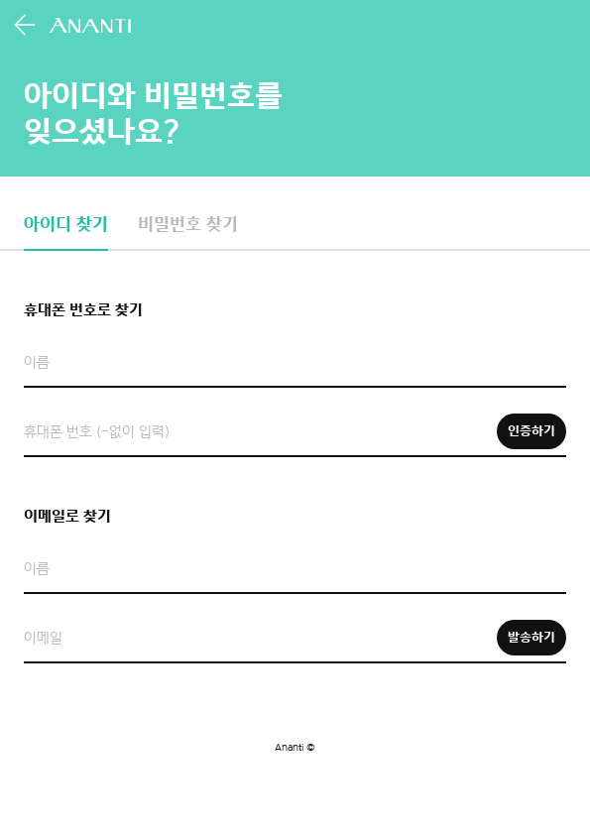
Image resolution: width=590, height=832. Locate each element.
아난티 (92, 25)
